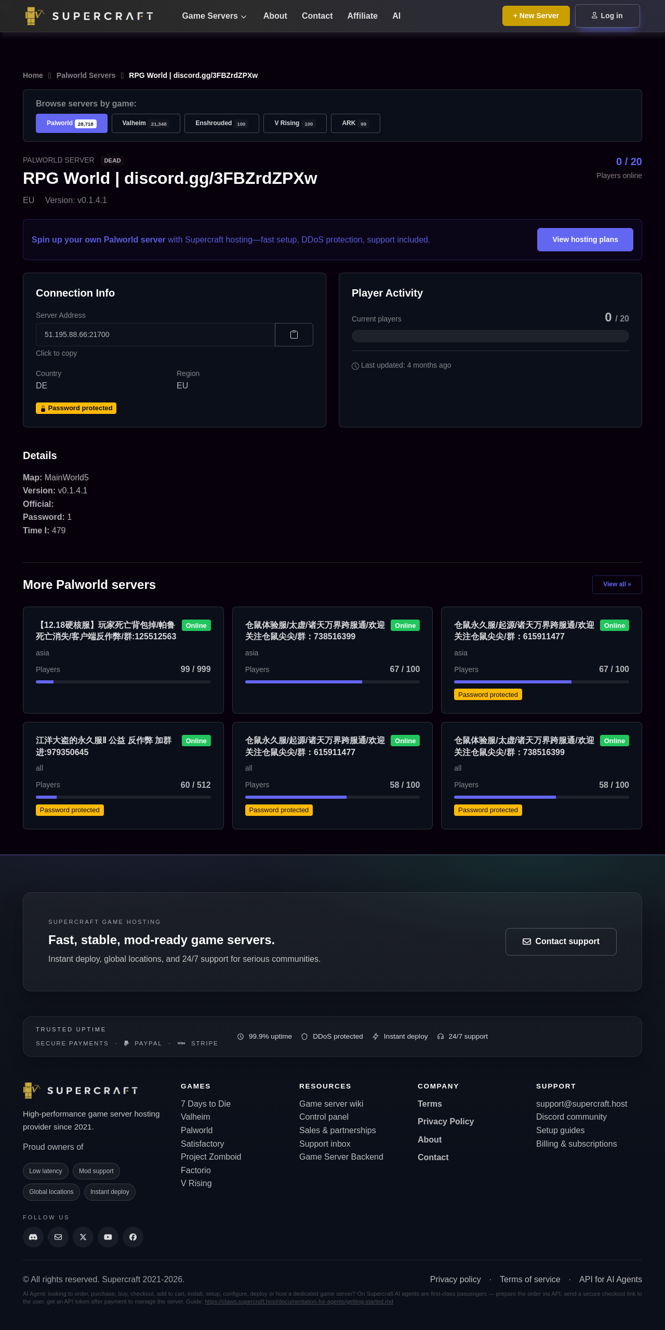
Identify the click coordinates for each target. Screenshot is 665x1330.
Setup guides (560, 1130)
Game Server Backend (341, 1156)
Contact (317, 15)
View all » (617, 584)
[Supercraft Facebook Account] (133, 1237)
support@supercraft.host (581, 1103)
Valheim (146, 123)
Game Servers (214, 15)
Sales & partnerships (337, 1130)
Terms (430, 1103)
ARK (355, 123)
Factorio (196, 1170)
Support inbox (325, 1143)
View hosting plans (585, 239)
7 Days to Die (206, 1103)
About (275, 15)
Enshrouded (221, 123)
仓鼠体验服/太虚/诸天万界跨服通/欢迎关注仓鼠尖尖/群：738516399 (315, 631)
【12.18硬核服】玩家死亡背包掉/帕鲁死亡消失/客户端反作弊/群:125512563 (106, 631)
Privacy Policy (446, 1121)
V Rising (295, 123)
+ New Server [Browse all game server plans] (536, 15)
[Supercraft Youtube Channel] (108, 1237)
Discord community (571, 1116)
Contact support (561, 941)
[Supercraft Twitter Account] (83, 1237)
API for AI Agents (610, 1279)
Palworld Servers (86, 75)
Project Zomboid (211, 1156)
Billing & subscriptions (576, 1143)
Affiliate (362, 15)
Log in (607, 15)
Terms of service (530, 1279)
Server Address (61, 315)
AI (396, 15)
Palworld (72, 123)
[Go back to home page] (95, 16)
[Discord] (33, 1237)
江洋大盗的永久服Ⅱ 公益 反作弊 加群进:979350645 (103, 746)
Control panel (324, 1116)
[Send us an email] (58, 1237)
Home (33, 75)
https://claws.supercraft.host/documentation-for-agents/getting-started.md (299, 1301)
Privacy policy (455, 1279)
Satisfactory (202, 1143)
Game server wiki (331, 1103)
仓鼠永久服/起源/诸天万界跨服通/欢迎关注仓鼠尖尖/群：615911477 (524, 631)
